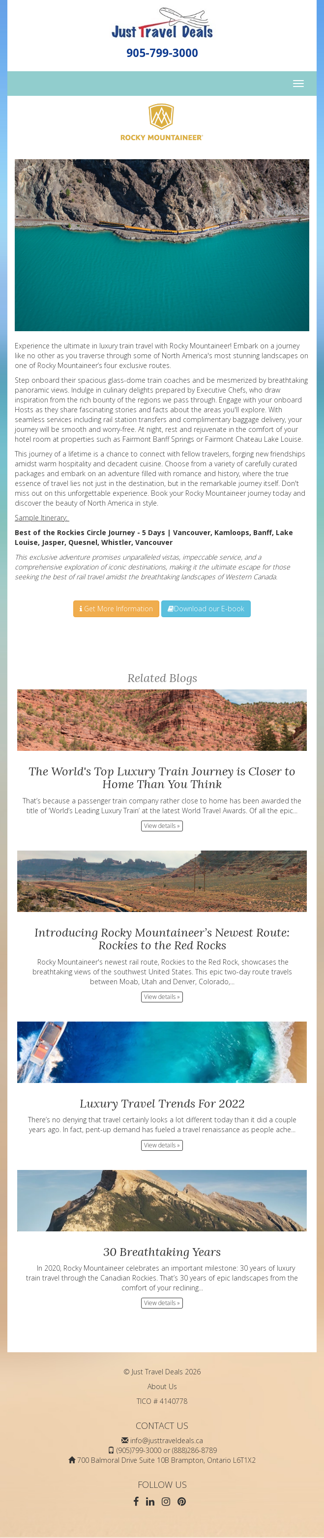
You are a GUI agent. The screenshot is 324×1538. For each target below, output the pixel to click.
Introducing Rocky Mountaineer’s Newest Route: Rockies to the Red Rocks (162, 939)
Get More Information (116, 608)
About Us (162, 1386)
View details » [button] (162, 826)
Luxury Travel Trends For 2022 (162, 1103)
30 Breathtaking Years (162, 1251)
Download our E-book (206, 608)
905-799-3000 (162, 52)
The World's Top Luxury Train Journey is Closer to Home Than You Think (162, 778)
